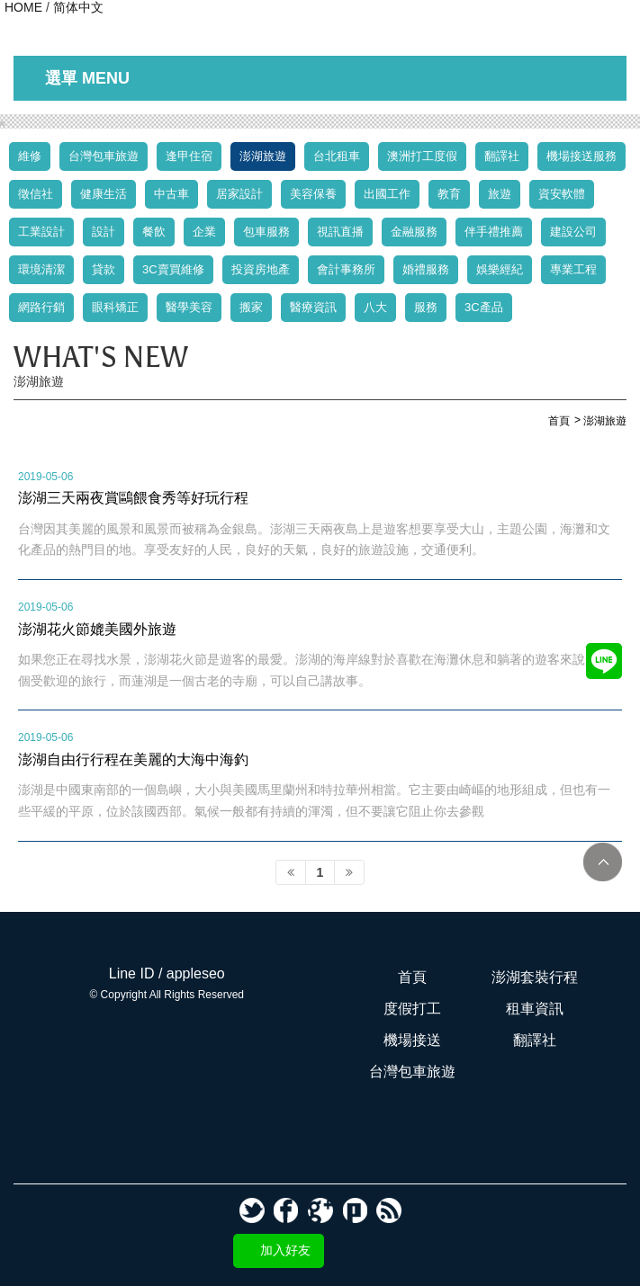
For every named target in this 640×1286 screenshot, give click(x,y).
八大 (375, 307)
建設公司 (573, 231)
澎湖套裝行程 (534, 977)
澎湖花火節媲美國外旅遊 (97, 629)
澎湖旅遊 (262, 156)
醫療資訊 (313, 307)
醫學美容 (189, 307)
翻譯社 (501, 156)
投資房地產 (260, 269)
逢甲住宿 (189, 156)
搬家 (251, 307)
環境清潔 (41, 269)
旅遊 (499, 194)
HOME (23, 7)
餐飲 (154, 231)
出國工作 (387, 194)
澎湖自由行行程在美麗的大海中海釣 (133, 759)
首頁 (412, 977)
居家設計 (239, 194)
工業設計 (41, 231)
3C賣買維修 (173, 269)
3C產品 (483, 307)
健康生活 (103, 194)
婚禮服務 (425, 269)
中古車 (171, 194)
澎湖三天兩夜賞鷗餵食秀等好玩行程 (133, 497)
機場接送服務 (581, 156)
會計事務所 (346, 269)
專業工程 (573, 269)
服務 (425, 307)
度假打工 (412, 1008)
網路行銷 (41, 307)
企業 (204, 231)
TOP (602, 862)
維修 (29, 156)
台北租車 (336, 156)
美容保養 (313, 194)
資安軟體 (561, 194)
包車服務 (266, 231)
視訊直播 (340, 231)
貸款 (103, 269)
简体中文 (78, 7)
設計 (103, 231)
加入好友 (285, 1250)
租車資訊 (534, 1008)
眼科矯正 (115, 307)
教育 (449, 194)
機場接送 (412, 1040)
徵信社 (35, 194)
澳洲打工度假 (422, 156)
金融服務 (414, 231)
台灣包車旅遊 (103, 156)
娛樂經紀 (499, 269)
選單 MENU (87, 78)
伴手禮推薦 (493, 231)
